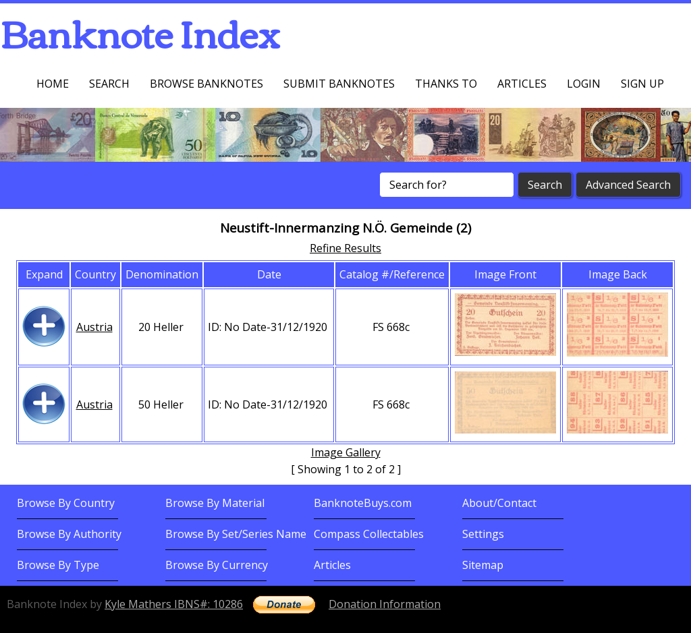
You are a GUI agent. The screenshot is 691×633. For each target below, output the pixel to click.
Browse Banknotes (206, 83)
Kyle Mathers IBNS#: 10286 (174, 604)
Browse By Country (66, 502)
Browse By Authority (69, 533)
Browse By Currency (216, 564)
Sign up (642, 83)
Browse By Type (58, 564)
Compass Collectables (369, 533)
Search (109, 83)
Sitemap (482, 564)
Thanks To (446, 83)
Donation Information (385, 604)
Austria (94, 327)
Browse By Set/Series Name (235, 533)
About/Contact (499, 502)
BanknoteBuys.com (363, 502)
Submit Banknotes (339, 83)
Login (584, 83)
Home (52, 83)
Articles (522, 83)
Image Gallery (346, 452)
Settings (483, 533)
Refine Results (345, 248)
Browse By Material (215, 502)
